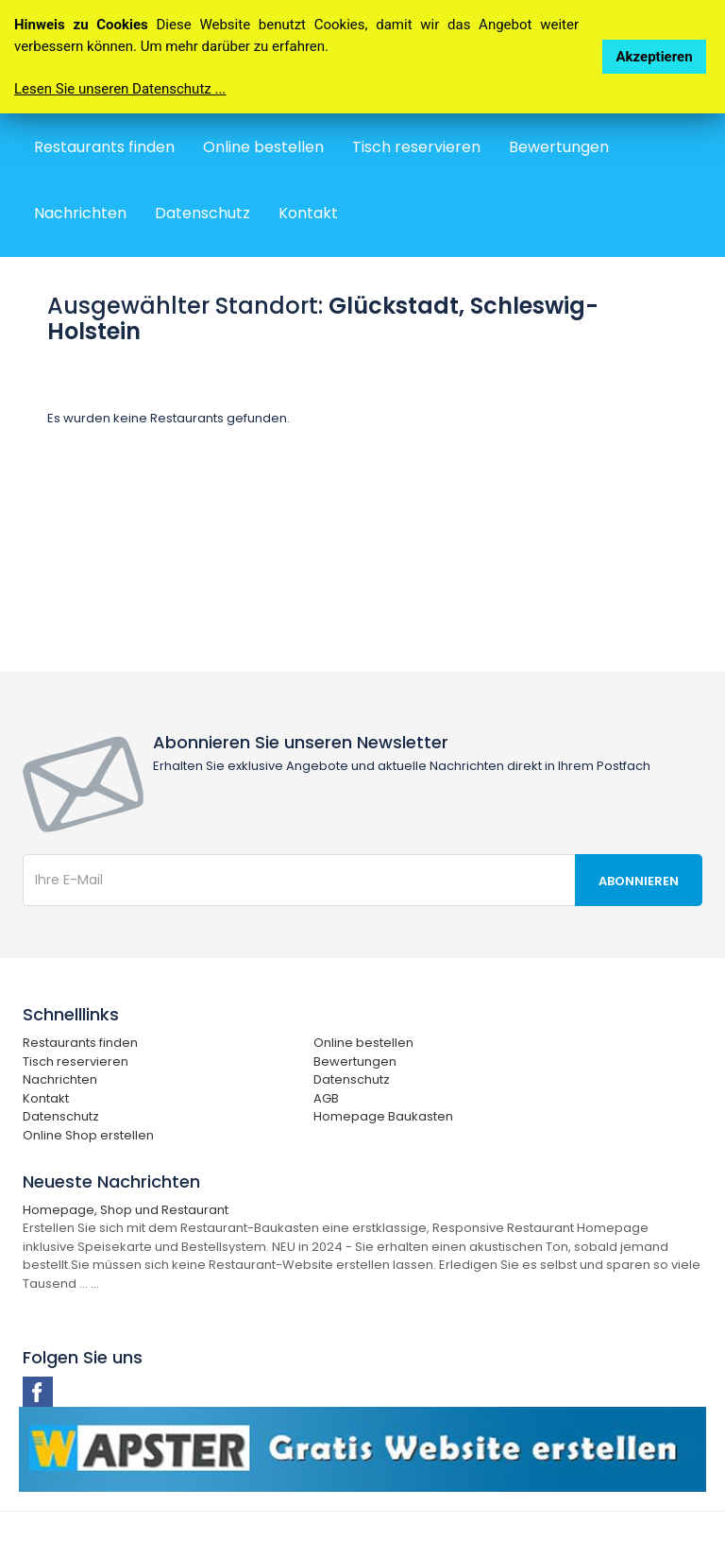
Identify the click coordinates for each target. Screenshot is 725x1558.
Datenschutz (202, 213)
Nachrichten (80, 213)
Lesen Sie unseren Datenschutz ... (120, 88)
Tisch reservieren (416, 147)
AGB (326, 1098)
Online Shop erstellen (88, 1135)
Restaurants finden (104, 147)
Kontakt (308, 213)
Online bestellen (263, 147)
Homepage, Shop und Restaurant (125, 1210)
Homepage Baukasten (383, 1116)
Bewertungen (559, 147)
